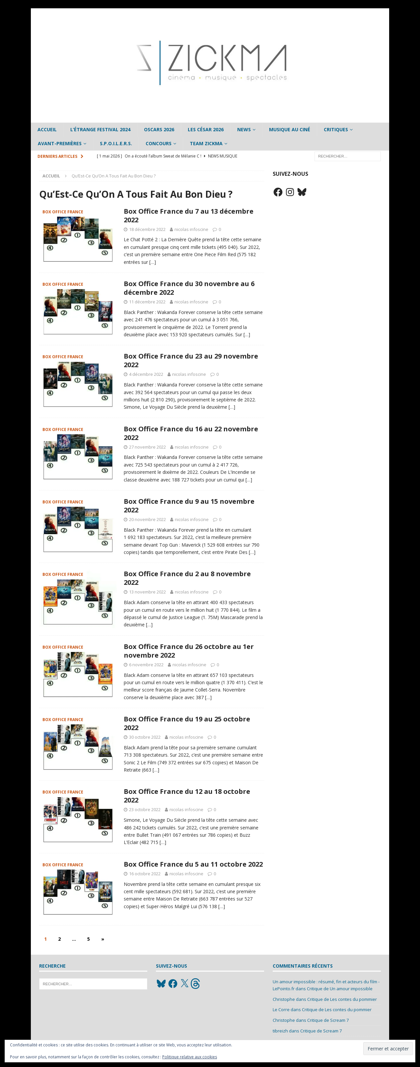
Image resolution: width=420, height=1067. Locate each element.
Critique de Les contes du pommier (342, 999)
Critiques (336, 129)
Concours (159, 143)
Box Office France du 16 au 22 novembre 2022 (191, 433)
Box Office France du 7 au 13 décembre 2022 (188, 215)
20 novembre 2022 (147, 519)
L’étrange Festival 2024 (100, 129)
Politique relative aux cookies (189, 1057)
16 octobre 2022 (145, 874)
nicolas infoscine (191, 229)
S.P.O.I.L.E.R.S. (116, 143)
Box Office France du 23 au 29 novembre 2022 (191, 360)
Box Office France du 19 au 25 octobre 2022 (187, 723)
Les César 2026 (206, 129)
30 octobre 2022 (145, 737)
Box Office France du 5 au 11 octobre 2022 (193, 864)
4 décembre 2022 (146, 374)
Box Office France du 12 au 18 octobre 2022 (187, 795)
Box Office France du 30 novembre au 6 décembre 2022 (189, 288)
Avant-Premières (60, 143)
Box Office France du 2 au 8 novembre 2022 (187, 578)
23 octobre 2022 (145, 809)
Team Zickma (206, 143)
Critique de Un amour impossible (340, 989)
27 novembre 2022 (147, 447)
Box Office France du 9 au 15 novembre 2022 (189, 505)
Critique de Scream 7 (328, 1020)
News (244, 129)
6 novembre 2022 (146, 665)
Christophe (284, 999)
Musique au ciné (289, 129)
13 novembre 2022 (147, 592)
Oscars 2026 (159, 129)
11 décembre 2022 (147, 302)
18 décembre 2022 (147, 229)
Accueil (47, 129)
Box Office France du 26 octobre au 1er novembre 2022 (189, 651)
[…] (152, 262)
